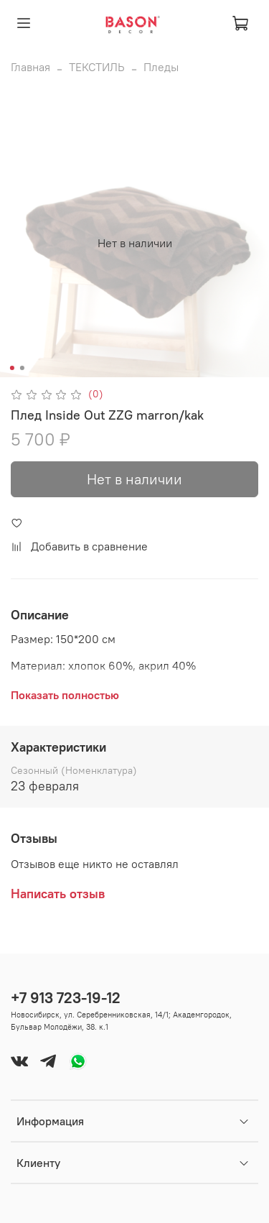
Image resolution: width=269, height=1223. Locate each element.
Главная (30, 67)
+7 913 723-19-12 (66, 997)
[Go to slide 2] (21, 368)
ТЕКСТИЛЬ (97, 67)
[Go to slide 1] (11, 368)
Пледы (161, 67)
